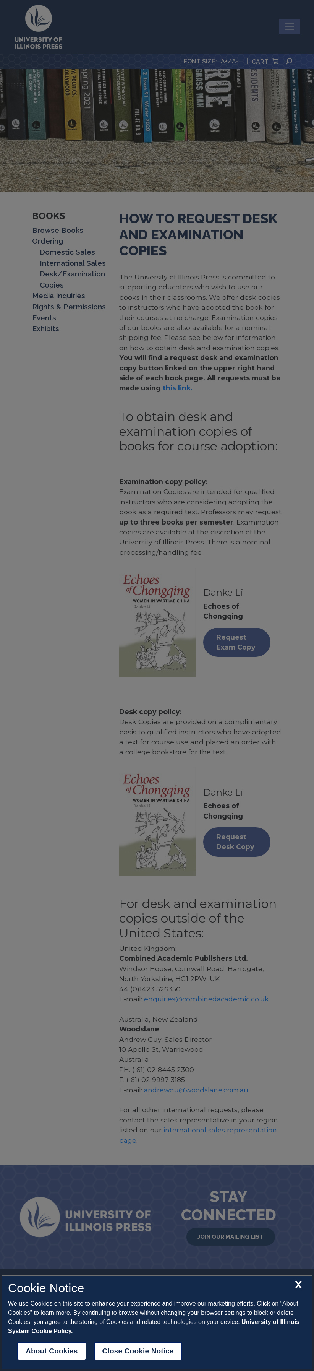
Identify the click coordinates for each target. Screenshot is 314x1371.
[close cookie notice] (298, 1285)
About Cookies (52, 1351)
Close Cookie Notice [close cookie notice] (138, 1351)
